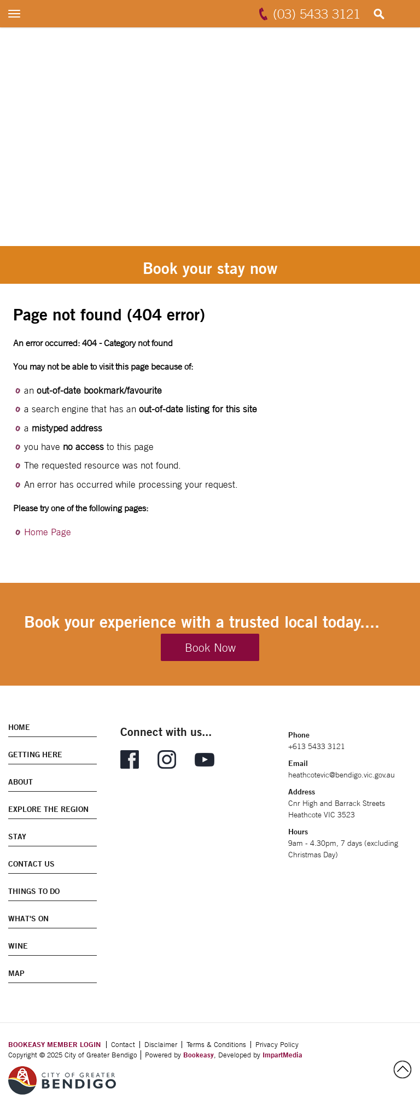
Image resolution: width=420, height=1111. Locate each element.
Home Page (47, 532)
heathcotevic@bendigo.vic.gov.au (341, 775)
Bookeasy (198, 1054)
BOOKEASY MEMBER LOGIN (54, 1044)
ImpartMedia (282, 1054)
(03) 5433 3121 (316, 13)
